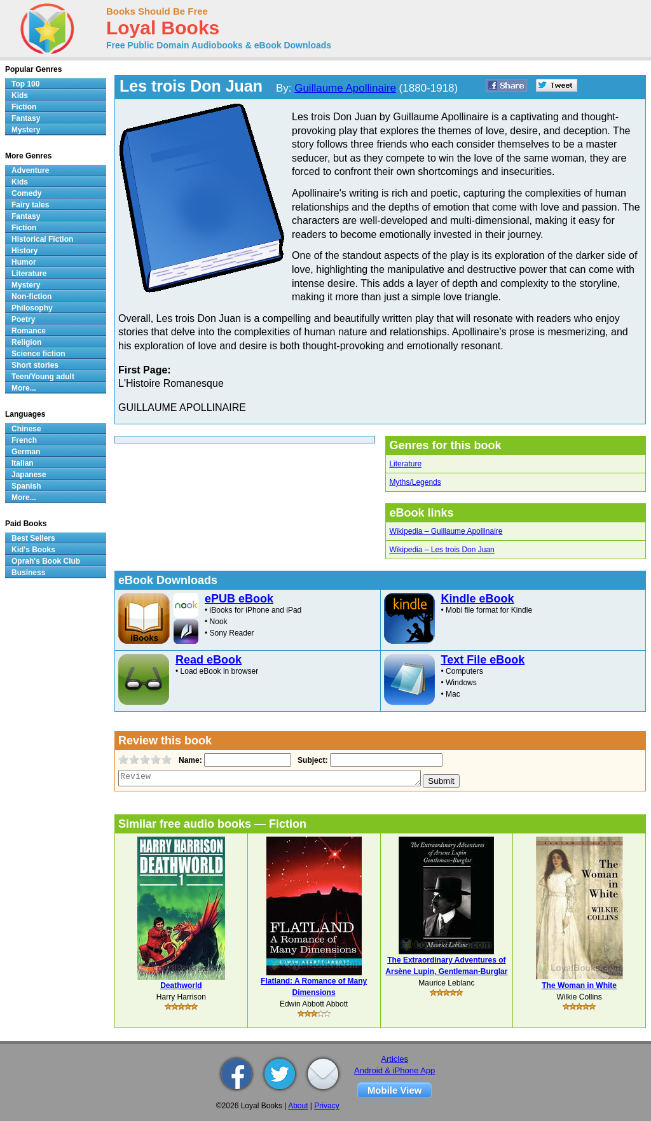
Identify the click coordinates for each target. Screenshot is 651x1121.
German (25, 451)
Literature (405, 463)
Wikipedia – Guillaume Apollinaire (445, 531)
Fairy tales (30, 204)
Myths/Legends (415, 482)
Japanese (28, 474)
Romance (28, 330)
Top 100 (25, 84)
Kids (19, 95)
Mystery (25, 129)
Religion (26, 342)
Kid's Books (33, 549)
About (298, 1105)
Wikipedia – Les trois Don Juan (441, 549)
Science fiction (38, 353)
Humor (23, 262)
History (24, 250)
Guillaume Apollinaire (345, 88)
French (24, 440)
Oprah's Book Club (45, 561)
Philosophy (32, 307)
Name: (189, 760)
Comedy (26, 193)
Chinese (26, 428)
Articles (394, 1059)
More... (23, 388)
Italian (22, 463)
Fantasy (25, 118)
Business (28, 572)
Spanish (26, 486)
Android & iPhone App (394, 1070)
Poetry (23, 319)
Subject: (311, 760)
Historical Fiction (42, 239)
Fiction (23, 106)
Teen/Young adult (42, 376)
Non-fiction (31, 296)
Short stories (34, 365)
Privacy (326, 1105)
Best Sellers (33, 538)
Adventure (30, 170)
